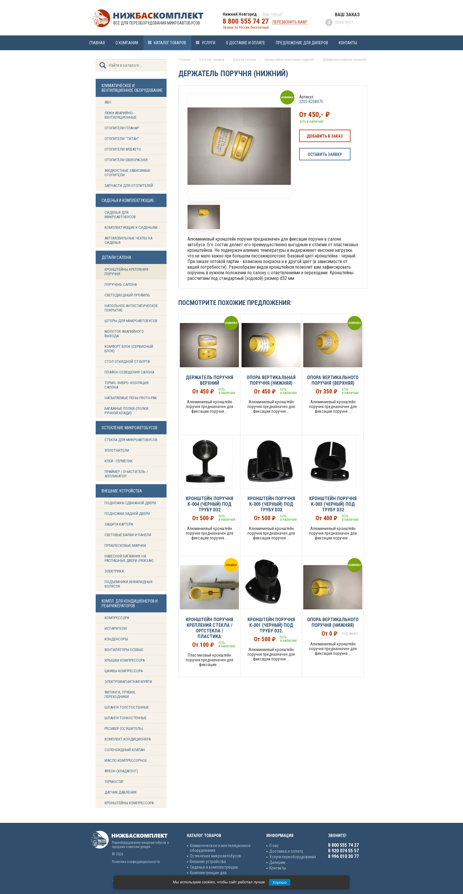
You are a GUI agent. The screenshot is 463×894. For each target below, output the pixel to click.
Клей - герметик (119, 461)
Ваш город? (273, 14)
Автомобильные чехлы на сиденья (128, 240)
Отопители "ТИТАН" (122, 138)
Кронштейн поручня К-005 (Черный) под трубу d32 (271, 504)
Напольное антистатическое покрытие (131, 308)
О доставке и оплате (245, 42)
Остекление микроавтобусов (215, 856)
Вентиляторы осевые (124, 649)
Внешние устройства (208, 861)
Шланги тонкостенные (125, 718)
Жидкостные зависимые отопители (127, 172)
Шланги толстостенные (127, 707)
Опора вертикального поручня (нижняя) (332, 622)
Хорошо (280, 882)
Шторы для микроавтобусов (131, 321)
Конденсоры (116, 639)
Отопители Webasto (123, 149)
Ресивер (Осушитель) (124, 728)
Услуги (208, 42)
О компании (126, 42)
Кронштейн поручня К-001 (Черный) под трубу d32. (271, 625)
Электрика (114, 571)
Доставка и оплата (286, 851)
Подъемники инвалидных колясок (129, 584)
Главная (97, 42)
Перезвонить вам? (290, 22)
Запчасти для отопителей (129, 185)
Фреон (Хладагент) (121, 771)
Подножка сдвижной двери (130, 503)
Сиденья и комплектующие (214, 867)
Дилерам (277, 862)
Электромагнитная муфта (128, 681)
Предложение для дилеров (302, 42)
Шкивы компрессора (124, 671)
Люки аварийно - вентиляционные (120, 115)
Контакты (348, 42)
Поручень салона (121, 284)
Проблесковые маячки (125, 545)
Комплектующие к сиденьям (131, 227)
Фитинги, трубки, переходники (120, 694)
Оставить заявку (325, 154)
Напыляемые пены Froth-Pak (131, 398)
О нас (274, 845)
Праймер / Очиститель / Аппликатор (126, 473)
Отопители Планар (122, 128)
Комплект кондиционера (128, 739)
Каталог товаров (170, 42)
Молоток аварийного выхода (124, 333)
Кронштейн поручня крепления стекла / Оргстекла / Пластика (209, 628)
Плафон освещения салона (129, 372)
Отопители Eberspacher (126, 160)
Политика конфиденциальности (136, 862)
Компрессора (117, 618)
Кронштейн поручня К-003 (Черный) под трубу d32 (333, 504)
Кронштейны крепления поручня (126, 271)
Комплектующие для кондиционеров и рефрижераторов (221, 875)
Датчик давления (120, 792)
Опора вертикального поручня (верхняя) (332, 380)
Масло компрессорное (126, 760)
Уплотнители (117, 450)
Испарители (116, 628)
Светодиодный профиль (127, 295)
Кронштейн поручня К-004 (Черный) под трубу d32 (209, 504)
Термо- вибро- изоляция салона (127, 385)
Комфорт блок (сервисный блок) (129, 348)
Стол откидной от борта (127, 361)
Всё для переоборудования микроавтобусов (156, 23)
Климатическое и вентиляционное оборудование (220, 848)
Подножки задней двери (127, 513)
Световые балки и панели (128, 535)
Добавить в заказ (325, 136)
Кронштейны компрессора (129, 803)
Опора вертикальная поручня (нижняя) (271, 380)
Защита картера (119, 524)
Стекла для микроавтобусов (131, 440)
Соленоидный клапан (125, 750)
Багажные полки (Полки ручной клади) (126, 410)
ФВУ (108, 102)
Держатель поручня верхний (209, 380)
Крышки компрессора (125, 660)
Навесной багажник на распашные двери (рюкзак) (129, 558)
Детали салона (244, 60)
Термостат (114, 781)
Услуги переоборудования (292, 856)
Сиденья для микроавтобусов (120, 214)
